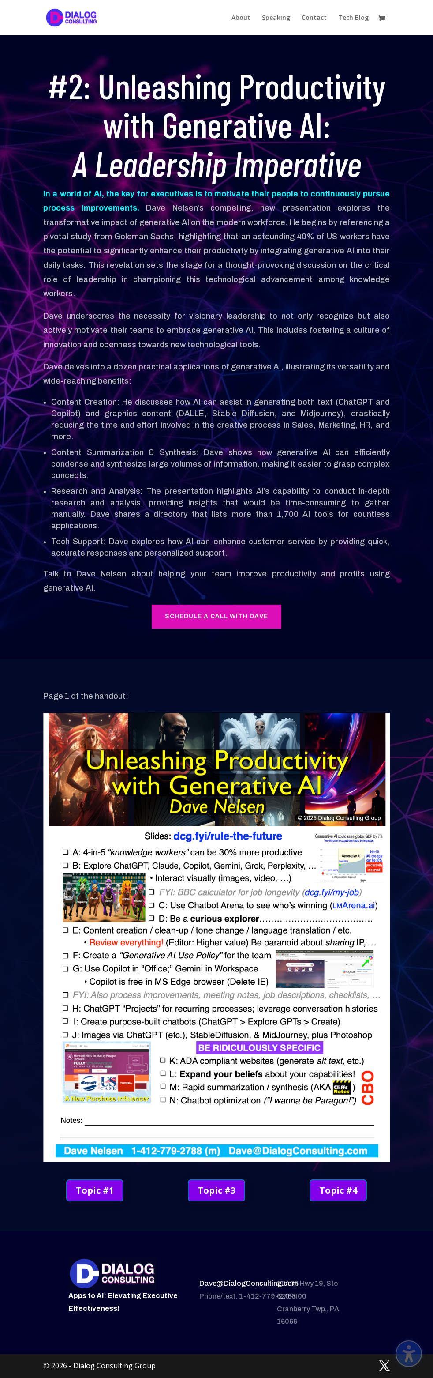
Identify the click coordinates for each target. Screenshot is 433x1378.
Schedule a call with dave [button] (216, 616)
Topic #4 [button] (338, 1190)
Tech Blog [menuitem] (353, 18)
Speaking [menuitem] (276, 18)
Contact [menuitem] (314, 18)
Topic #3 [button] (216, 1190)
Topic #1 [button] (95, 1190)
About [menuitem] (240, 18)
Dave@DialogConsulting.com (248, 1283)
